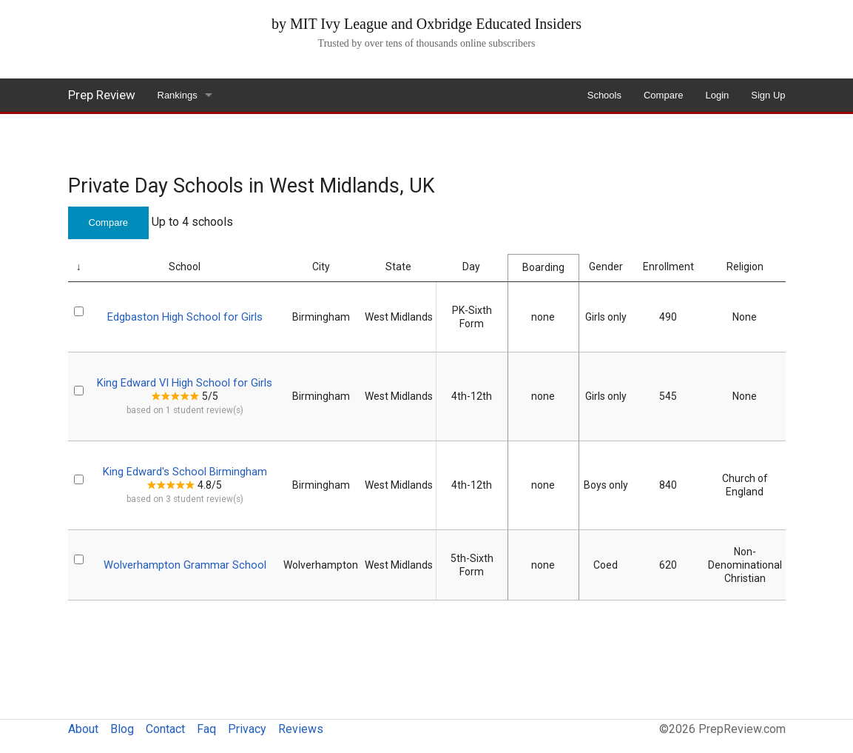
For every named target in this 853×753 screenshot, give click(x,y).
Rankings (178, 95)
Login (717, 95)
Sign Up (768, 95)
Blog (122, 729)
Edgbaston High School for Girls (185, 317)
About (83, 729)
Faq (206, 729)
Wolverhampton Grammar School (185, 565)
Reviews (300, 729)
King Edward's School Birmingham (185, 471)
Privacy (247, 729)
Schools (604, 95)
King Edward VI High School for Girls (184, 382)
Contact (165, 729)
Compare (663, 95)
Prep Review (101, 94)
